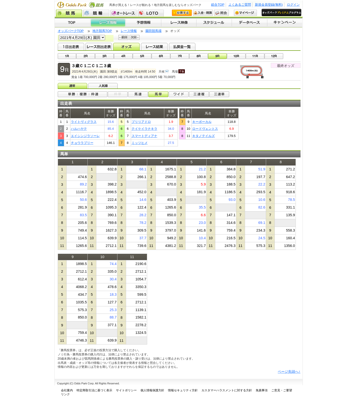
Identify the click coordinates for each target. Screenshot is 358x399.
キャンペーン (285, 22)
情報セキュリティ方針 (183, 390)
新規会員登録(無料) (269, 4)
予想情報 (143, 22)
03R (104, 56)
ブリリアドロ (141, 122)
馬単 (158, 94)
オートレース (123, 13)
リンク (65, 394)
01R (67, 56)
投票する (182, 13)
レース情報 (108, 22)
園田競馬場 (153, 31)
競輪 (96, 13)
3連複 (199, 94)
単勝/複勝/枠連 (82, 94)
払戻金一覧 (182, 46)
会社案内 (67, 390)
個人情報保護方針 (152, 390)
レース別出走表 (98, 46)
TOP (72, 22)
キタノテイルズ (203, 136)
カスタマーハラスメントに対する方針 (226, 390)
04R (123, 56)
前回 (123, 37)
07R (179, 56)
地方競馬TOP (102, 31)
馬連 (138, 94)
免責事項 (262, 390)
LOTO (151, 13)
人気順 (103, 85)
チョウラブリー (82, 143)
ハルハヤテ (79, 129)
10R (236, 56)
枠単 (118, 94)
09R (217, 56)
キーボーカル (202, 122)
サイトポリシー (126, 390)
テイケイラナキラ (144, 129)
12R (274, 56)
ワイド (179, 94)
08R (198, 56)
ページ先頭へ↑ (289, 371)
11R (255, 56)
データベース (249, 22)
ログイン (293, 4)
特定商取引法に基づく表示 (94, 390)
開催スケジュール (214, 22)
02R (85, 56)
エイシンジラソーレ (85, 136)
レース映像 (178, 22)
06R (161, 56)
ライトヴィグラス (84, 122)
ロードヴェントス (205, 129)
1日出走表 (71, 46)
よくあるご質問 (239, 4)
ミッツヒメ (140, 143)
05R (142, 56)
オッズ (126, 46)
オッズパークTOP (71, 31)
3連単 (219, 94)
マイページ (245, 13)
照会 (221, 13)
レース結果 (154, 46)
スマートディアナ (144, 136)
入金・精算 (203, 13)
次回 (134, 37)
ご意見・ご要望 (281, 390)
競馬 (69, 13)
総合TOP (217, 4)
